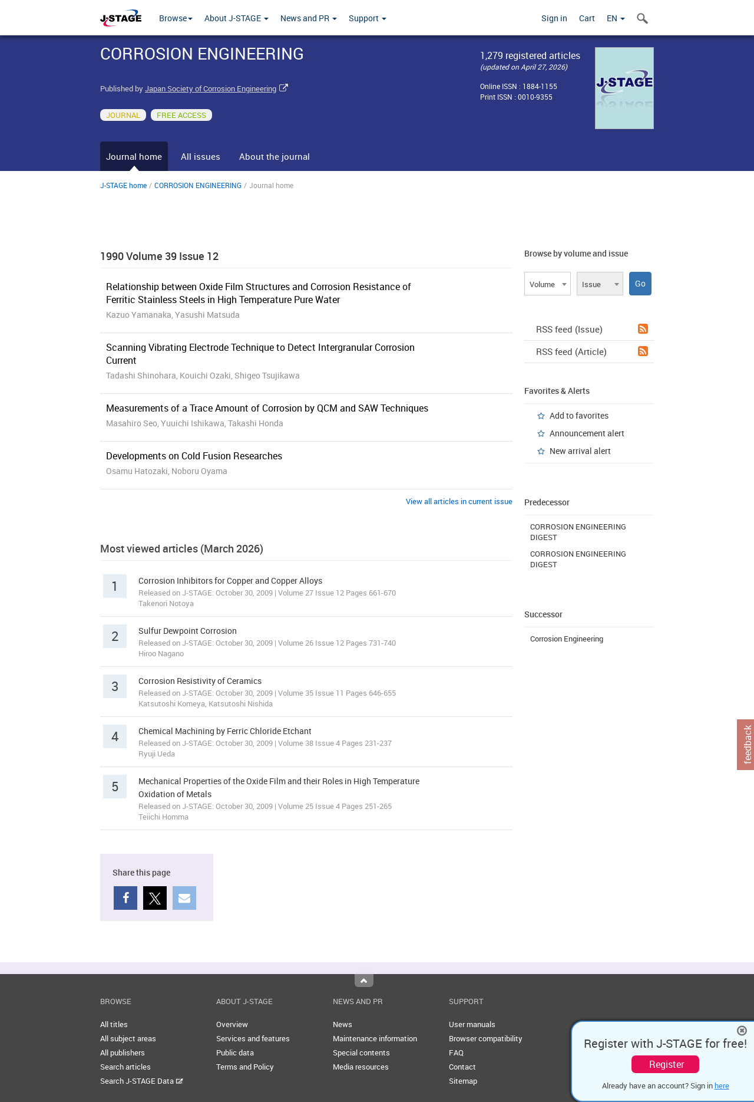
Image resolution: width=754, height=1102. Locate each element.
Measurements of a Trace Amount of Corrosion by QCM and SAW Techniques (267, 408)
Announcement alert (587, 433)
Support (367, 18)
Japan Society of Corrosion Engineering (210, 88)
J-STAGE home (123, 185)
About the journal (274, 156)
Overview (232, 1024)
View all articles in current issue (459, 501)
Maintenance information (375, 1038)
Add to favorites (579, 415)
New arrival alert (580, 450)
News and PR (308, 18)
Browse (176, 18)
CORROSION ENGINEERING (198, 185)
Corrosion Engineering (566, 638)
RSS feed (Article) (592, 351)
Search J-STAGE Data (141, 1080)
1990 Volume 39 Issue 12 (159, 256)
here (722, 1085)
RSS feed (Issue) (592, 329)
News (342, 1024)
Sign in (554, 18)
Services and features (253, 1038)
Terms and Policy (245, 1066)
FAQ (456, 1052)
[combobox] (547, 283)
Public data (235, 1052)
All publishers (122, 1052)
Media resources (361, 1066)
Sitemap (463, 1080)
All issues (200, 156)
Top (364, 980)
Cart (587, 18)
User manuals (472, 1024)
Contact (462, 1066)
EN (616, 18)
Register (666, 1064)
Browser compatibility (485, 1038)
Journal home (134, 156)
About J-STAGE (236, 18)
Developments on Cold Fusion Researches (194, 455)
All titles (114, 1024)
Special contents (361, 1052)
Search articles (125, 1066)
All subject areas (128, 1038)
